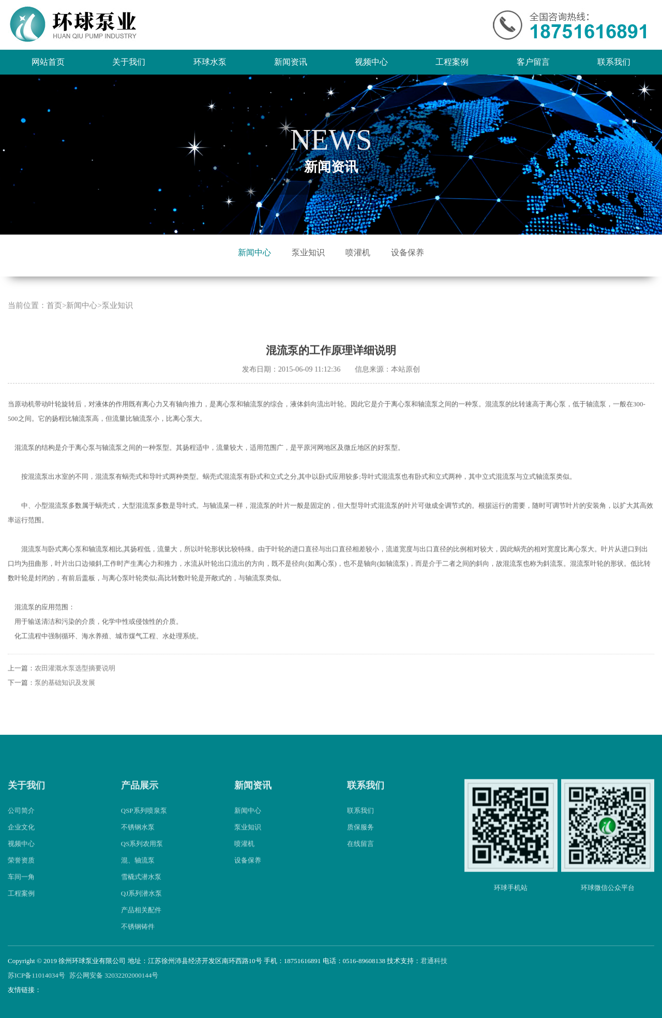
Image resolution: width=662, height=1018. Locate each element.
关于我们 (128, 61)
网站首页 (48, 61)
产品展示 (139, 797)
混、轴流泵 (138, 872)
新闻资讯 (290, 61)
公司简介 (21, 822)
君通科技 (433, 961)
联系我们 (613, 61)
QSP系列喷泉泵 (144, 822)
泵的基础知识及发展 (65, 694)
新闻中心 (254, 252)
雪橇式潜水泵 (141, 889)
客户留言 (533, 61)
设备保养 (407, 252)
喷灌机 (357, 252)
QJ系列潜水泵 (141, 905)
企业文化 (21, 839)
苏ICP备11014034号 (36, 975)
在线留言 (360, 856)
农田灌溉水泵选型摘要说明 (75, 679)
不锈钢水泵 (138, 839)
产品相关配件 (141, 922)
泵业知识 (308, 252)
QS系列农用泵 (142, 856)
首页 (54, 317)
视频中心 (371, 61)
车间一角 (21, 889)
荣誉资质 (21, 872)
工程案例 (452, 61)
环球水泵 (210, 61)
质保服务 (360, 839)
